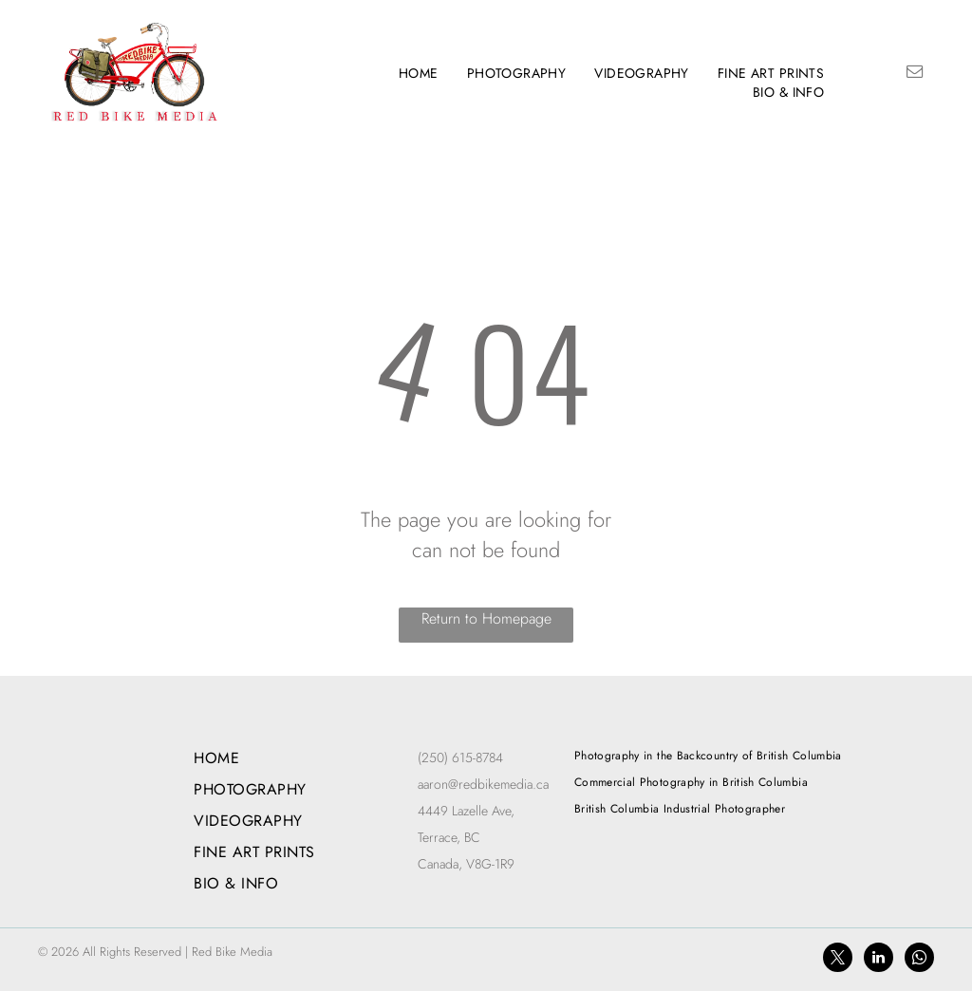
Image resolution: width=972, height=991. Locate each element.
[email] (914, 73)
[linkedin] (878, 960)
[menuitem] (418, 73)
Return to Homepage (486, 618)
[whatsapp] (919, 960)
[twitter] (837, 960)
